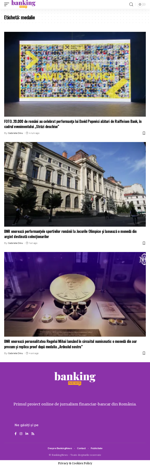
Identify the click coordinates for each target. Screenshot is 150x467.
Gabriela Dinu (15, 133)
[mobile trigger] (7, 4)
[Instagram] (21, 434)
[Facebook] (15, 434)
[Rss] (32, 434)
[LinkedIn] (26, 434)
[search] (131, 4)
